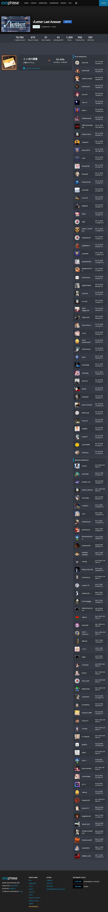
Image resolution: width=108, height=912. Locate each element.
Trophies (36, 27)
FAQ (30, 880)
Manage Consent (35, 898)
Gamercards (43, 3)
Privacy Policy (34, 901)
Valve (21, 891)
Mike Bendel (14, 886)
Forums (33, 3)
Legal (31, 895)
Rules (31, 886)
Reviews (63, 3)
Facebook (49, 886)
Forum (54, 27)
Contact (32, 892)
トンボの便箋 (30, 58)
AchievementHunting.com (55, 889)
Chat (70, 3)
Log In (103, 3)
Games (26, 3)
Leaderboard (54, 3)
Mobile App (32, 883)
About (31, 889)
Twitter (49, 883)
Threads (49, 880)
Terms (31, 904)
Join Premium (33, 906)
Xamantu (12, 888)
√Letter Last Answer (47, 22)
